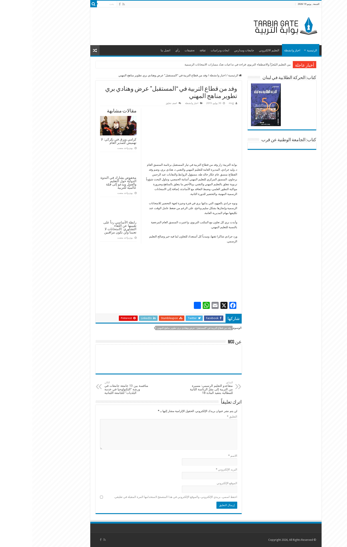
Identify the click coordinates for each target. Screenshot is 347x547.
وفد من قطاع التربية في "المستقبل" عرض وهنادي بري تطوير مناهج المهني (162, 328)
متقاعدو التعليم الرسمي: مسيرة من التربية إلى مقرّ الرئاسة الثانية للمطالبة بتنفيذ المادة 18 (177, 388)
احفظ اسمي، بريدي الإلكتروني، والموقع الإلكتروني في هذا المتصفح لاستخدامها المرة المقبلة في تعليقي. (143, 497)
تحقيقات (157, 50)
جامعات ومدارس (212, 50)
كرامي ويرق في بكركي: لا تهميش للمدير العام (86, 140)
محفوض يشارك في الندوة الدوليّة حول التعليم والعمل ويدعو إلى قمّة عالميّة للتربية (86, 182)
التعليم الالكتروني (237, 50)
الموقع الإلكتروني (194, 483)
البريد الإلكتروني (194, 469)
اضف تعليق (139, 103)
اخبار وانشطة (260, 50)
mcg (199, 103)
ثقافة (170, 50)
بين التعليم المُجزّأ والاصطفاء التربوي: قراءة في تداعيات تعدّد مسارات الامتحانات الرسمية (205, 64)
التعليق (200, 416)
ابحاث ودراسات (187, 50)
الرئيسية (280, 50)
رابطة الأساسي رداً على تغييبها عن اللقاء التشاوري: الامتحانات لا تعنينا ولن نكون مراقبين (87, 227)
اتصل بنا (133, 50)
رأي (145, 50)
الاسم (200, 455)
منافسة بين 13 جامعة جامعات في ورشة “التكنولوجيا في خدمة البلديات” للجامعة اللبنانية (95, 388)
